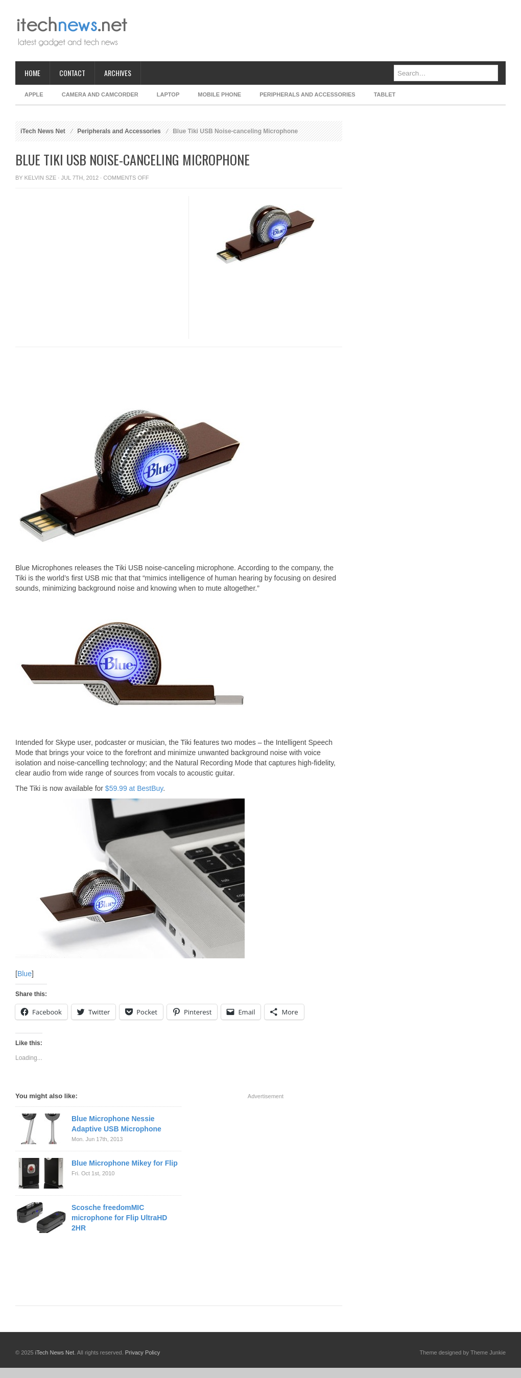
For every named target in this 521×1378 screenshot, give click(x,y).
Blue (24, 974)
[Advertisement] (96, 292)
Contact (72, 72)
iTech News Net (42, 131)
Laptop (168, 94)
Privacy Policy (142, 1352)
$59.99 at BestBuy (134, 788)
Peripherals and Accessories (307, 94)
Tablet (385, 94)
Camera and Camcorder (100, 94)
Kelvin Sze (41, 178)
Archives (117, 72)
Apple (34, 94)
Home (32, 72)
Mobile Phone (219, 94)
